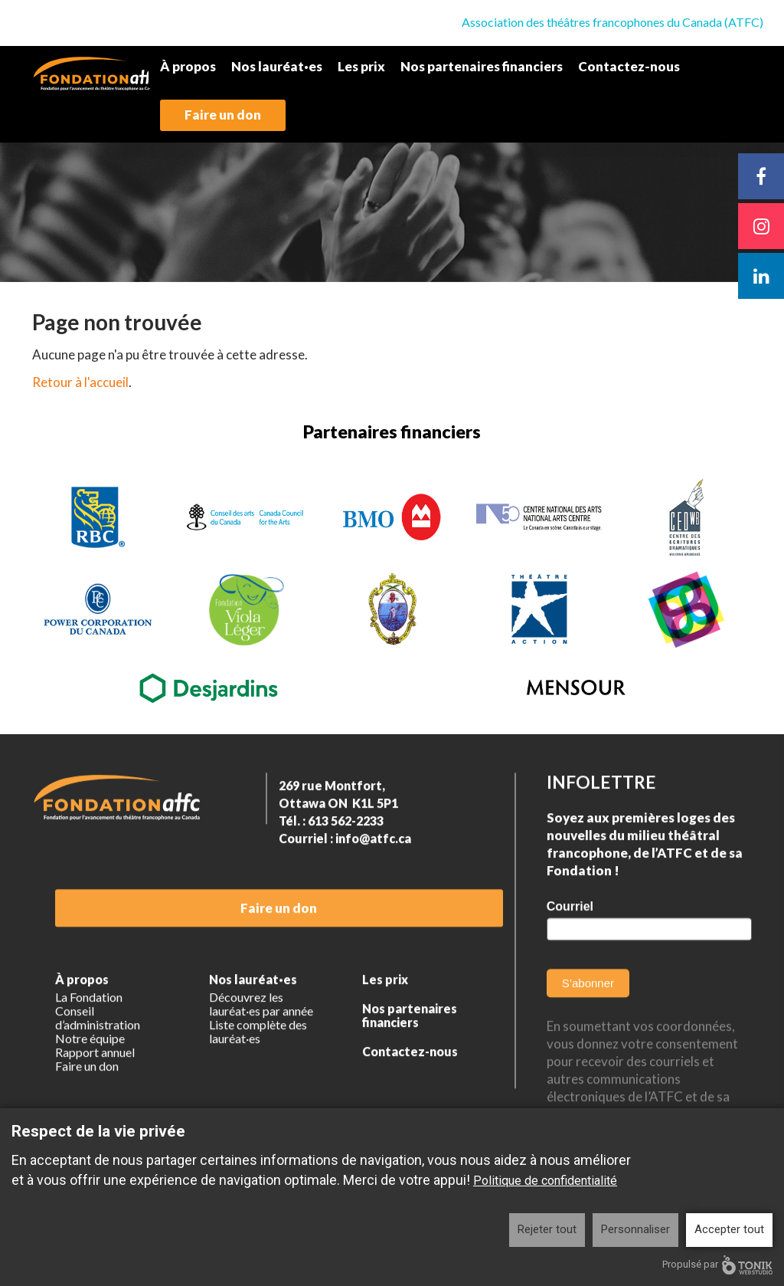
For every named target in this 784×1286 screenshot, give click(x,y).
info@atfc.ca (373, 875)
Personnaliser (635, 1229)
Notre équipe (90, 1076)
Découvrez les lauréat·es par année (261, 1041)
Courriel (570, 943)
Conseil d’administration (97, 1055)
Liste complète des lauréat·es (258, 1069)
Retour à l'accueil (80, 382)
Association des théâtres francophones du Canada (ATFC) (612, 22)
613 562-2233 (346, 858)
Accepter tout (729, 1229)
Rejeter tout (547, 1229)
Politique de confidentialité (545, 1180)
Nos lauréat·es (276, 66)
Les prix (361, 66)
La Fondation (88, 1035)
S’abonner (588, 1020)
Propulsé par (717, 1265)
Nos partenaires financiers (481, 66)
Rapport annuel (95, 1090)
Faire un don (223, 115)
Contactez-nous (629, 66)
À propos (188, 66)
